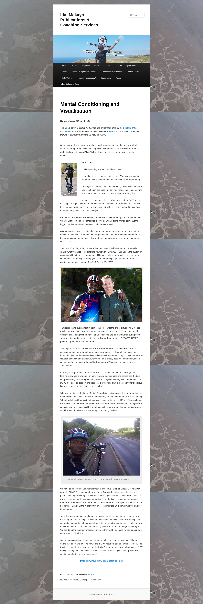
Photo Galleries (67, 78)
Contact (107, 66)
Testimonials (106, 78)
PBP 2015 (113, 131)
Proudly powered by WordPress (101, 594)
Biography (85, 66)
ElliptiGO (118, 66)
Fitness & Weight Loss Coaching (84, 72)
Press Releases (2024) (87, 78)
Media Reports (133, 72)
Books (96, 66)
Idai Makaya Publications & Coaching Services (79, 19)
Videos (118, 78)
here (92, 574)
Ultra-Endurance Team (70, 84)
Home (63, 66)
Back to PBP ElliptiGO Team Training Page (101, 561)
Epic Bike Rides (132, 66)
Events (64, 72)
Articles (73, 66)
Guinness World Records (112, 72)
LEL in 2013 (77, 348)
